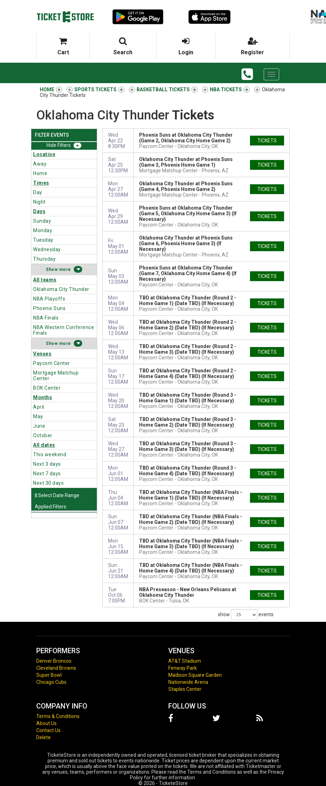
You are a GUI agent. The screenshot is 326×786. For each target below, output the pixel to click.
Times (41, 183)
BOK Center (47, 388)
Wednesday (47, 249)
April (38, 407)
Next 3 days (47, 464)
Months (42, 397)
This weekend (49, 454)
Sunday (42, 221)
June (39, 426)
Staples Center (184, 689)
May (38, 416)
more (65, 269)
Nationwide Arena (188, 682)
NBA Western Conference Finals (63, 330)
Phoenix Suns (49, 308)
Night (39, 202)
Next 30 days (48, 483)
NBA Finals (45, 318)
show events (246, 614)
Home (40, 173)
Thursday (44, 259)
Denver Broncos (53, 661)
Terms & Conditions (58, 716)
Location (44, 154)
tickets (267, 140)
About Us (46, 723)
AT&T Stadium (184, 661)
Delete (43, 737)
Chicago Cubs (51, 682)
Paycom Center (51, 363)
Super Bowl (49, 675)
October (42, 435)
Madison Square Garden (195, 675)
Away (39, 164)
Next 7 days (47, 473)
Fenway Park (182, 668)
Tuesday (43, 240)
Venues (42, 354)
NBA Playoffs (49, 299)
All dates (44, 445)
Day (37, 192)
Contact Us (48, 730)
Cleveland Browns (56, 668)
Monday (42, 230)
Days (39, 211)
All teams (45, 280)
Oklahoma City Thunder (61, 289)
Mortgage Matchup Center (56, 375)
